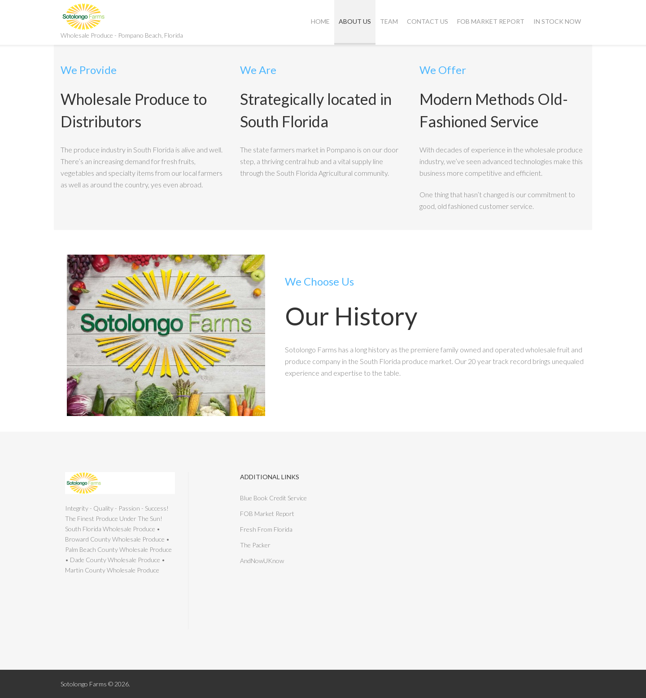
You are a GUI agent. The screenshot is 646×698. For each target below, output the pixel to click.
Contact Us (427, 21)
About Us (355, 21)
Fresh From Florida (266, 529)
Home (320, 21)
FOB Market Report (490, 21)
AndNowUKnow (262, 560)
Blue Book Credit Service (273, 498)
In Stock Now (557, 21)
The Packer (255, 545)
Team (389, 21)
